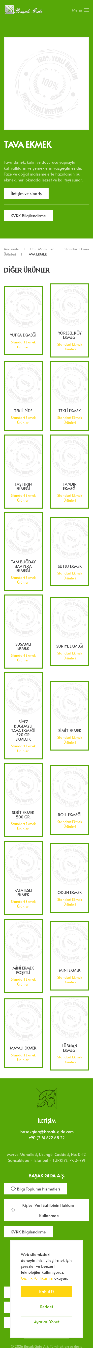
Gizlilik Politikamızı (37, 1278)
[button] (80, 10)
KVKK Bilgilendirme (28, 215)
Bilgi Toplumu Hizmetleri (35, 1187)
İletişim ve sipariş (26, 193)
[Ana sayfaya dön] (23, 10)
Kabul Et (46, 1291)
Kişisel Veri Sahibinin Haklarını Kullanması (43, 1209)
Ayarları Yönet (46, 1321)
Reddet (46, 1306)
